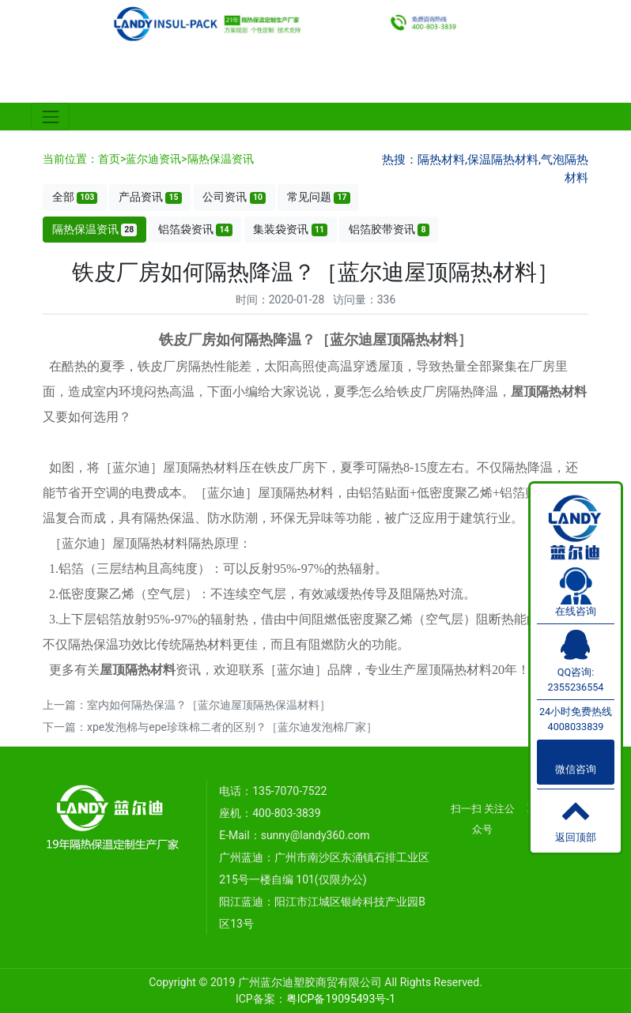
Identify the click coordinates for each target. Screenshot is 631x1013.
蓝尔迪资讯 (153, 159)
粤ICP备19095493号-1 (340, 998)
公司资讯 (234, 197)
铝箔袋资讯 (195, 229)
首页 (109, 159)
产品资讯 (150, 197)
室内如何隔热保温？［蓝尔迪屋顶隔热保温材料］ (209, 705)
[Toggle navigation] (50, 116)
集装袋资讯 (290, 229)
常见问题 (318, 197)
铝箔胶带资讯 (389, 229)
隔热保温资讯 (220, 159)
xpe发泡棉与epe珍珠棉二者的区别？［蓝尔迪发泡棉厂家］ (232, 727)
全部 (75, 197)
